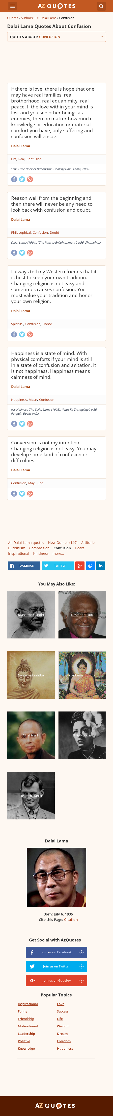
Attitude (88, 542)
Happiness (19, 399)
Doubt (54, 232)
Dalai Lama (48, 18)
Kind (40, 483)
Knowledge (26, 1048)
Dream (62, 1033)
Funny (22, 1011)
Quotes (12, 18)
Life (13, 159)
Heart (79, 548)
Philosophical (21, 232)
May (31, 483)
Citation (71, 919)
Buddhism (16, 548)
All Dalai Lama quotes (26, 542)
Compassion (39, 548)
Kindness (41, 553)
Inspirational (18, 553)
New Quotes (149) (62, 542)
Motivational (28, 1026)
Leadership (26, 1033)
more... (58, 553)
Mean (33, 399)
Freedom (64, 1041)
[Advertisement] (56, 61)
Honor (47, 324)
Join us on (56, 952)
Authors (27, 18)
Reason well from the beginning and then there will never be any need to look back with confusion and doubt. (51, 204)
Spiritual (17, 324)
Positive (24, 1041)
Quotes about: (56, 37)
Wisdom (63, 1026)
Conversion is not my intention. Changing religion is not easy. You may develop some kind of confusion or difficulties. (53, 451)
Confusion (34, 159)
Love (60, 1004)
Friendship (26, 1018)
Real (21, 159)
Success (62, 1011)
